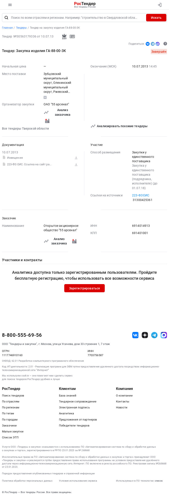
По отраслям (11, 402)
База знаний (68, 396)
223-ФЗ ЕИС (140, 195)
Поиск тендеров (13, 396)
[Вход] (159, 5)
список (159, 481)
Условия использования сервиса (78, 481)
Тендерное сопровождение (77, 402)
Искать (156, 18)
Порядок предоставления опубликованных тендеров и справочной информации (48, 474)
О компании (124, 396)
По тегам (8, 413)
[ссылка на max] (164, 335)
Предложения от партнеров (78, 419)
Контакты (122, 402)
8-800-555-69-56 (22, 335)
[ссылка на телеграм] (154, 335)
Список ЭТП (10, 437)
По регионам (11, 408)
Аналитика (66, 413)
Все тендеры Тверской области (25, 128)
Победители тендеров (74, 426)
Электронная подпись (74, 408)
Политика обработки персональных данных (27, 481)
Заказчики (9, 426)
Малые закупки (13, 432)
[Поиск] (6, 18)
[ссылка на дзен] (145, 335)
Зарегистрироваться (84, 288)
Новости (121, 408)
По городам (10, 419)
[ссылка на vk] (135, 335)
